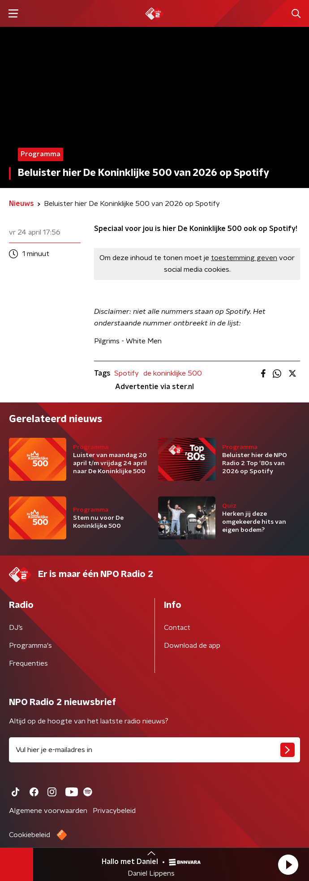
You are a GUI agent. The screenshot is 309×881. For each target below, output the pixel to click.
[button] (288, 864)
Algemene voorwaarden (48, 810)
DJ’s (16, 627)
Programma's (30, 645)
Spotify (126, 373)
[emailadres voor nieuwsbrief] (154, 749)
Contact (177, 627)
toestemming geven (244, 257)
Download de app (192, 645)
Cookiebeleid (29, 834)
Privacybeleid (114, 810)
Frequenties (28, 663)
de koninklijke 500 (172, 373)
